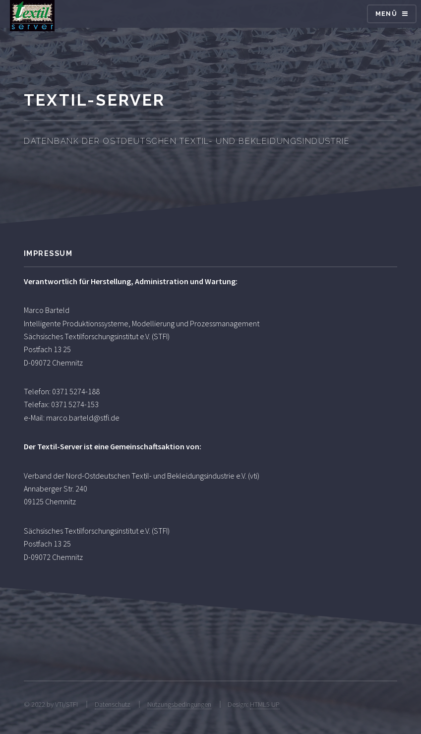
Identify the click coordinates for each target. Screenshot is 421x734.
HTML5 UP (265, 704)
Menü (386, 13)
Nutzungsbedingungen (179, 704)
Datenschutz (112, 704)
